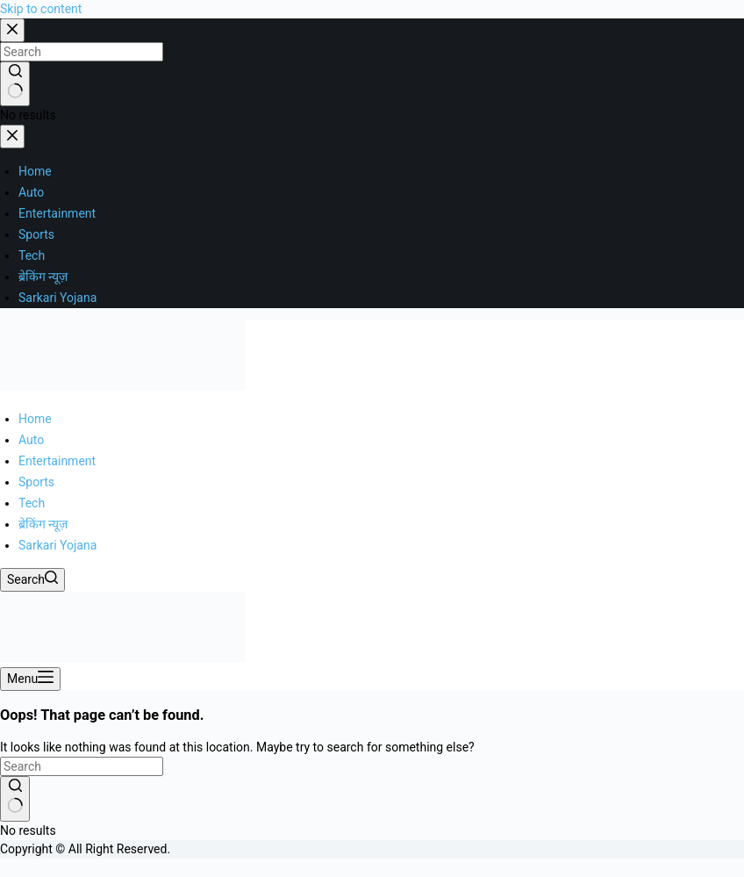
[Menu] (30, 679)
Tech (31, 503)
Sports (36, 482)
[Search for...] (81, 766)
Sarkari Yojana (57, 545)
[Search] (32, 580)
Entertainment (57, 461)
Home (35, 419)
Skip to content (41, 9)
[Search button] (15, 798)
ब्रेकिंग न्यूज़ (43, 524)
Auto (31, 440)
